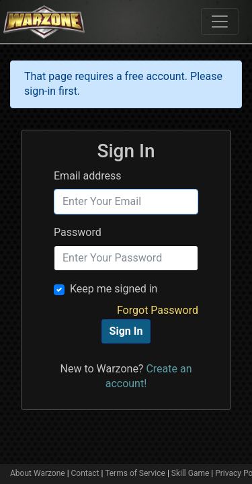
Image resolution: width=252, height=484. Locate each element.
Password (77, 232)
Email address (88, 175)
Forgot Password (157, 310)
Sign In (126, 331)
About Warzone (37, 473)
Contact (85, 473)
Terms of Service (135, 473)
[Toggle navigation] (220, 21)
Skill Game (190, 473)
